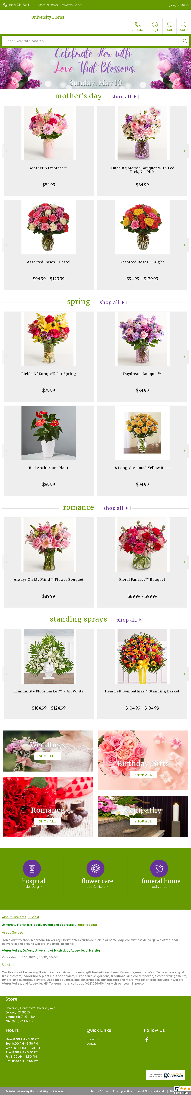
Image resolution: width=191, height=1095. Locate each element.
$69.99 (48, 484)
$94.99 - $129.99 (49, 278)
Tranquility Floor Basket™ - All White (49, 691)
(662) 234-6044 (19, 5)
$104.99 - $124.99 (49, 708)
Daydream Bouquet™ (142, 374)
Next (185, 151)
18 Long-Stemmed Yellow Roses (142, 468)
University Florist (48, 17)
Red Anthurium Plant (49, 468)
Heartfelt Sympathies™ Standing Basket (142, 691)
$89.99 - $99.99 (142, 596)
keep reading (87, 925)
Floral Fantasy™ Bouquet (142, 579)
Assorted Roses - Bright (142, 262)
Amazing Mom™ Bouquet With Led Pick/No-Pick (142, 170)
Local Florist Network (151, 1091)
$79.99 (48, 390)
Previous (6, 151)
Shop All (122, 97)
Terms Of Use (99, 1091)
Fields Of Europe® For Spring (48, 374)
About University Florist (20, 917)
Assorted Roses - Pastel (49, 262)
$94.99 (142, 484)
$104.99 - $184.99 (142, 708)
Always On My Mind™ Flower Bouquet (49, 579)
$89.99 (48, 596)
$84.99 (48, 184)
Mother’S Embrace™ (48, 168)
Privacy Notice (122, 1091)
